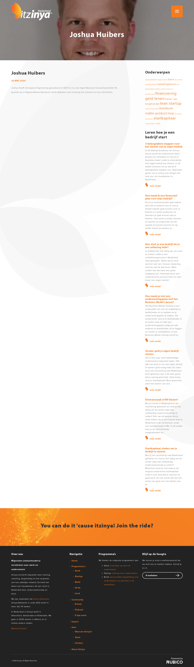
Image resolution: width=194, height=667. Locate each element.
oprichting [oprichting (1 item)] (177, 114)
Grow (77, 587)
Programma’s (78, 566)
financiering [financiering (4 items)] (165, 93)
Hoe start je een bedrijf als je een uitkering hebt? (162, 245)
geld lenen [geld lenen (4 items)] (155, 98)
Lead (77, 593)
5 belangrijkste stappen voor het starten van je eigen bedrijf (163, 145)
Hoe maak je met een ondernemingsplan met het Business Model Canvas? (161, 299)
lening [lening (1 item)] (147, 109)
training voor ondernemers (125, 573)
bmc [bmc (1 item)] (178, 84)
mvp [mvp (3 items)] (170, 113)
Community (77, 599)
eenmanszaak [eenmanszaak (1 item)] (150, 94)
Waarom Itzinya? (18, 628)
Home (75, 560)
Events (78, 604)
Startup (78, 576)
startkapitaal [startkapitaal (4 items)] (165, 118)
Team (77, 637)
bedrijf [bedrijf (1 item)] (180, 80)
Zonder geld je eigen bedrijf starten (162, 352)
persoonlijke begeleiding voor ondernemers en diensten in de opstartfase (121, 581)
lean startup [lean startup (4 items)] (170, 103)
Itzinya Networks (41, 599)
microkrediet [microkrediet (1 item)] (154, 109)
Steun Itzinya (78, 649)
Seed (77, 570)
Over (74, 627)
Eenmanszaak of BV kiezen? (161, 399)
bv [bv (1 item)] (172, 89)
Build (77, 582)
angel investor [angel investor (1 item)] (163, 80)
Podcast (79, 609)
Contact (79, 643)
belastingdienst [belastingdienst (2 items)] (167, 84)
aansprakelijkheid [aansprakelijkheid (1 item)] (151, 80)
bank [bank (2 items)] (171, 79)
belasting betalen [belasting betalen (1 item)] (151, 84)
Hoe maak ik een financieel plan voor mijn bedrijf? (161, 197)
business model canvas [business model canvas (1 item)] (163, 89)
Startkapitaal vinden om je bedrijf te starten (161, 450)
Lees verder (155, 186)
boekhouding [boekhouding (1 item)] (149, 89)
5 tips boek (80, 615)
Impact (75, 621)
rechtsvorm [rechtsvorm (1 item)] (149, 119)
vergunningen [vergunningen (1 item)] (150, 123)
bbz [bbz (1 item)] (176, 80)
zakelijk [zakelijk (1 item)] (157, 123)
